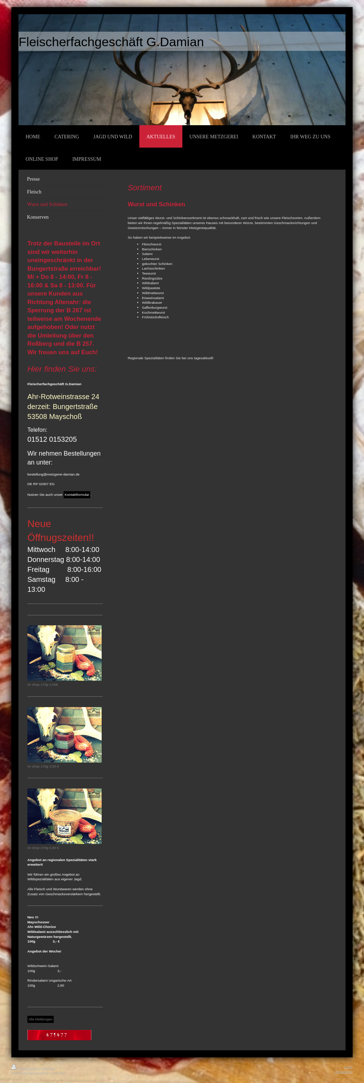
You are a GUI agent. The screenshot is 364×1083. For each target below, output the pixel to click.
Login (348, 1067)
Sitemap (48, 1068)
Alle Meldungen (40, 1019)
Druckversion (25, 1068)
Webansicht (343, 1072)
